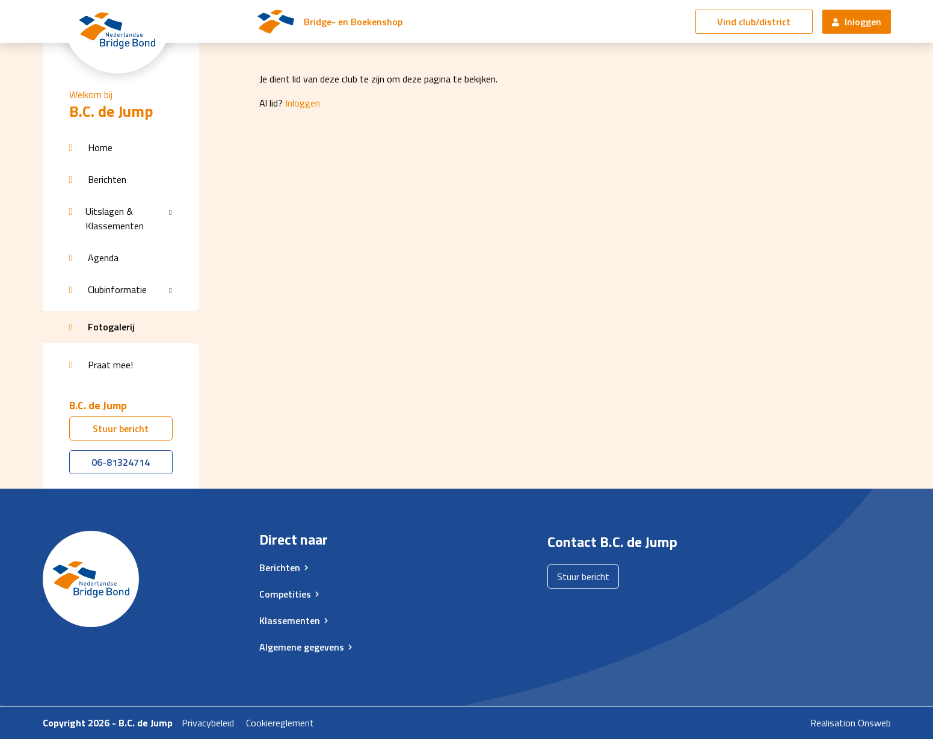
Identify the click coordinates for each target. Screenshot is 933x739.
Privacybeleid (208, 723)
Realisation (832, 723)
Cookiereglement (280, 723)
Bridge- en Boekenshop (353, 21)
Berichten (279, 567)
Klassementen (289, 620)
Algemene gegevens (301, 647)
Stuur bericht (121, 428)
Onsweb (874, 723)
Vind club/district (753, 21)
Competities (285, 594)
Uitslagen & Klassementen (114, 218)
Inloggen (856, 21)
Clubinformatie (117, 289)
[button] (121, 148)
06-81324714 (120, 462)
